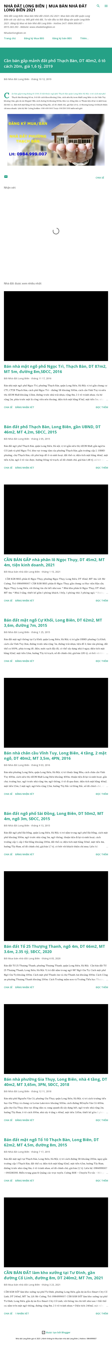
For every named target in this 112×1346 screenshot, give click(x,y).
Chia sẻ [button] (100, 177)
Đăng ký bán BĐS (62, 38)
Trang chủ (10, 38)
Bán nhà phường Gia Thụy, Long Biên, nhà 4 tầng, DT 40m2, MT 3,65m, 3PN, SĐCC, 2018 (55, 1081)
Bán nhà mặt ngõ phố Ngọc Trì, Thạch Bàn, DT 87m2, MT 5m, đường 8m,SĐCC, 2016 (55, 368)
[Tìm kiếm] (98, 6)
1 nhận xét (22, 1313)
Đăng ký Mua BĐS (34, 38)
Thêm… (84, 38)
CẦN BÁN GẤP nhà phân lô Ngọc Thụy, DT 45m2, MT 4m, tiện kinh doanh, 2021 (54, 562)
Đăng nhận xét (24, 407)
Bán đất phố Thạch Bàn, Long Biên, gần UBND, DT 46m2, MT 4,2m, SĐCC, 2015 (52, 429)
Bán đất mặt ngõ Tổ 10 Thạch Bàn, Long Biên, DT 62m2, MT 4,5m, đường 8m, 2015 (51, 1142)
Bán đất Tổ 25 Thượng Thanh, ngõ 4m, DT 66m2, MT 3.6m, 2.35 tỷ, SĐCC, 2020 (54, 949)
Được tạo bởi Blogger (56, 1332)
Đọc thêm (102, 407)
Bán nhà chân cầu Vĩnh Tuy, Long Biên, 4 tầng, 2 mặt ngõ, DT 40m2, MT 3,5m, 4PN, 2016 (55, 755)
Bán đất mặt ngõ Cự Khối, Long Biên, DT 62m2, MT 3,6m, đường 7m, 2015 (53, 622)
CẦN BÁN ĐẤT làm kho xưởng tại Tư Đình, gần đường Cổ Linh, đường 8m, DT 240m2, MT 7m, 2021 (53, 1275)
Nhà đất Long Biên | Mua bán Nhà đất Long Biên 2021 (45, 8)
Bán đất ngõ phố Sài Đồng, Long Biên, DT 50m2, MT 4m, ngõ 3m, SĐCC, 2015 (53, 816)
